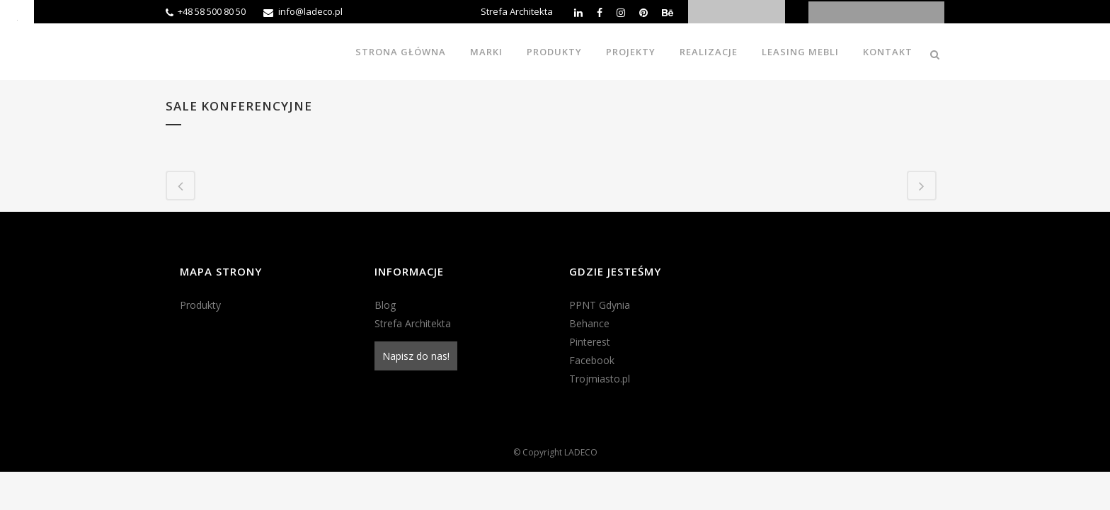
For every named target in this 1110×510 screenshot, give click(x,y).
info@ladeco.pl (310, 11)
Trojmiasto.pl (599, 378)
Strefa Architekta (517, 11)
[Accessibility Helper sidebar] (17, 17)
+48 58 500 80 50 (212, 11)
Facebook (591, 360)
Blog (385, 305)
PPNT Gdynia (599, 305)
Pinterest (589, 341)
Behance (589, 323)
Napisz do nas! (416, 356)
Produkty (200, 305)
